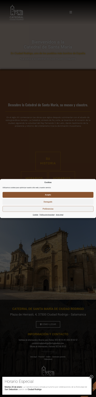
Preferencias (48, 209)
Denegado (48, 202)
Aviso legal (59, 215)
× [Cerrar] (91, 376)
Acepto (48, 195)
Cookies (35, 215)
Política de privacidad (47, 215)
